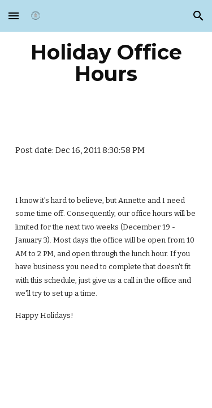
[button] (13, 15)
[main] (106, 62)
